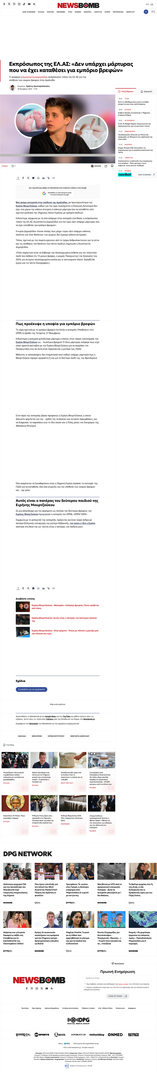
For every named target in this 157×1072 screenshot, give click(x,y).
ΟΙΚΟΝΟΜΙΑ (61, 12)
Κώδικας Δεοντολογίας (70, 1008)
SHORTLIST (130, 12)
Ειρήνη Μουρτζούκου (26, 206)
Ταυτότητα (24, 1008)
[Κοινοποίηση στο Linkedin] (43, 178)
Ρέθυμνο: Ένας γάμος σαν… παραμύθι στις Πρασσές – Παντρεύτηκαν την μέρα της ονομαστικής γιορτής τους (43, 819)
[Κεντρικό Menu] (153, 11)
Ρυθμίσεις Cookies (88, 1008)
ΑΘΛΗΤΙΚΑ (87, 12)
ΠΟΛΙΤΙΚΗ (50, 12)
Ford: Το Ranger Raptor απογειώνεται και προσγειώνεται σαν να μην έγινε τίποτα (134, 125)
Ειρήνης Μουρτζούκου (27, 514)
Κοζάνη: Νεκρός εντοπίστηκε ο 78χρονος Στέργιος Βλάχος (134, 114)
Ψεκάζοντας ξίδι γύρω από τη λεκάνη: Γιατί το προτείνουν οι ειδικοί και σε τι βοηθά (72, 776)
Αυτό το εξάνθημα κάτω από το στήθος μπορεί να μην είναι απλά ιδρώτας (133, 103)
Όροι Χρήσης (36, 1008)
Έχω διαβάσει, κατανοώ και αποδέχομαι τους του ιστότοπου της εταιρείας (118, 984)
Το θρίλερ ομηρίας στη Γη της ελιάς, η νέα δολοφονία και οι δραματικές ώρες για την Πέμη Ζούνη (141, 890)
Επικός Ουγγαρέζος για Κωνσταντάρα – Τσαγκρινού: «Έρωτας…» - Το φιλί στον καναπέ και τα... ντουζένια (109, 938)
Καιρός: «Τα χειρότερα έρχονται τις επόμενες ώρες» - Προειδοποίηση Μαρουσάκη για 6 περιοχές (140, 938)
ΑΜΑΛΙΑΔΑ (22, 736)
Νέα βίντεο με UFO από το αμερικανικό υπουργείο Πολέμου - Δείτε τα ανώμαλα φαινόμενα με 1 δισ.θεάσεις (109, 890)
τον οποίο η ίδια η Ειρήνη (82, 523)
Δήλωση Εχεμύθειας (52, 1008)
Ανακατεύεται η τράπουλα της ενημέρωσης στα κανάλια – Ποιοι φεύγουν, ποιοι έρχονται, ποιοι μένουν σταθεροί (135, 163)
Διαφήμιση (132, 1008)
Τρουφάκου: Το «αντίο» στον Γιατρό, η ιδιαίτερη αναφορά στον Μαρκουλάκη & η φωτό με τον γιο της (77, 890)
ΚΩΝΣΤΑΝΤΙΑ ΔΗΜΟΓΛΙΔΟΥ (79, 736)
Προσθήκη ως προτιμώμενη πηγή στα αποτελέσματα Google (56, 194)
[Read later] (112, 166)
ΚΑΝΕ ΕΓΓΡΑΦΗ (117, 996)
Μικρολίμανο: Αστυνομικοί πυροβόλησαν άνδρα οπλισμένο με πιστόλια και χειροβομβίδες (13, 776)
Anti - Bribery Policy (105, 1008)
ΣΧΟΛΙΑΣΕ (96, 166)
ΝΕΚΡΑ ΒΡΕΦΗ (37, 736)
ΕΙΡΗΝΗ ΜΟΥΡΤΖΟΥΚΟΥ (56, 736)
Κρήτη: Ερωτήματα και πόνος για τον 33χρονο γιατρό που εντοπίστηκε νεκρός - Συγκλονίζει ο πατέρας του (41, 777)
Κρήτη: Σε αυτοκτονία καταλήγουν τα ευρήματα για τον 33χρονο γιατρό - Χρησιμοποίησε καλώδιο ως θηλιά (47, 938)
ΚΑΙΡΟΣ (107, 12)
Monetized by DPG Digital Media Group (86, 1043)
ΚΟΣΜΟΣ (78, 12)
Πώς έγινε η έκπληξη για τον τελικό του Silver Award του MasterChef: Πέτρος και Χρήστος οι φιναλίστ (46, 890)
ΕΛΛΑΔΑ (41, 12)
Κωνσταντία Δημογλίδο (34, 77)
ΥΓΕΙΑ (70, 12)
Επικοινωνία (120, 1008)
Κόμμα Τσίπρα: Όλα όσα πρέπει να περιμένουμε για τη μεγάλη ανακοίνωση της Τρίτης (135, 150)
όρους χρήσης (124, 984)
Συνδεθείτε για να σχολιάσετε (31, 689)
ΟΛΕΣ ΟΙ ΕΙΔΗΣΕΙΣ (29, 12)
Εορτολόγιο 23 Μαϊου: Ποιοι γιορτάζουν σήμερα (14, 817)
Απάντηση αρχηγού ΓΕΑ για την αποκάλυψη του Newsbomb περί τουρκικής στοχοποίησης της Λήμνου (15, 890)
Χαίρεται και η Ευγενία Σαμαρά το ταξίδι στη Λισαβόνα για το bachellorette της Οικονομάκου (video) (14, 938)
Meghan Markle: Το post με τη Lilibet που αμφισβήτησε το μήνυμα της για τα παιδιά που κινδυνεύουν (77, 938)
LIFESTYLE (98, 12)
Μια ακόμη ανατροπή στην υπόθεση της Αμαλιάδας (41, 202)
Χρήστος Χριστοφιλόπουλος (38, 86)
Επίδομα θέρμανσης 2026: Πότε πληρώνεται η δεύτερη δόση (72, 818)
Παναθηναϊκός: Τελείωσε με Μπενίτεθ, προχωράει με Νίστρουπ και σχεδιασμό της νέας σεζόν (135, 137)
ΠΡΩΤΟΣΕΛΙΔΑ (118, 12)
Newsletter (33, 724)
